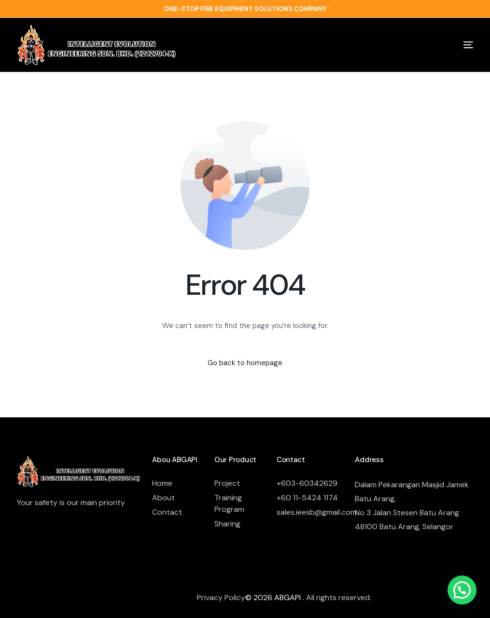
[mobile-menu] (453, 45)
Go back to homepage (245, 363)
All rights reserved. (338, 597)
